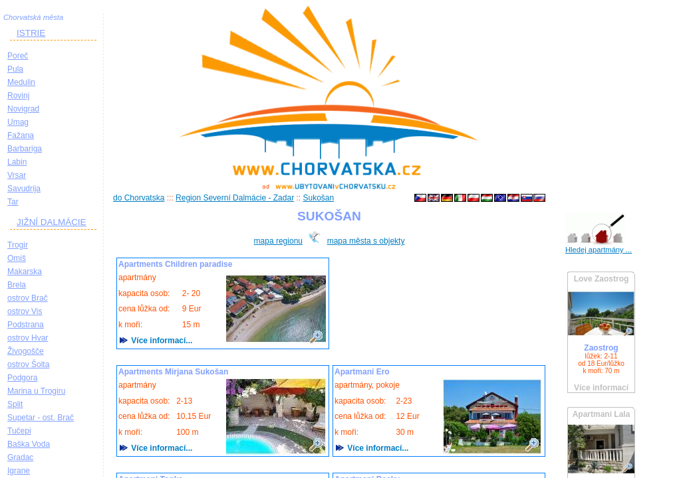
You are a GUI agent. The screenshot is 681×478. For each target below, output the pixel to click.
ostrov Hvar (27, 338)
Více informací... (160, 340)
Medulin (21, 82)
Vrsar (16, 175)
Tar (13, 201)
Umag (18, 122)
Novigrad (23, 109)
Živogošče (25, 351)
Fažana (20, 135)
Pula (15, 69)
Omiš (16, 258)
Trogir (17, 245)
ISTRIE (31, 33)
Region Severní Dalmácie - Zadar (235, 197)
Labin (17, 162)
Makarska (24, 271)
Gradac (20, 457)
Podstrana (25, 324)
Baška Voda (28, 444)
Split (15, 404)
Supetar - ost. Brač (40, 417)
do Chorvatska (138, 197)
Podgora (22, 377)
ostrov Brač (27, 298)
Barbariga (24, 148)
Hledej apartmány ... (598, 250)
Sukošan (318, 197)
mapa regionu (278, 241)
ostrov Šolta (28, 364)
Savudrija (24, 188)
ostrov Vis (24, 311)
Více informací (601, 387)
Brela (16, 284)
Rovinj (18, 95)
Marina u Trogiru (36, 391)
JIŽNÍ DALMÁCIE (51, 222)
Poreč (17, 55)
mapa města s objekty (366, 241)
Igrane (18, 470)
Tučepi (19, 431)
